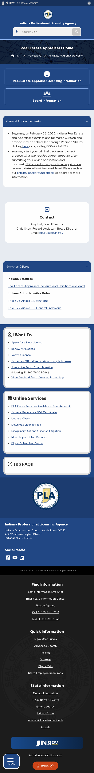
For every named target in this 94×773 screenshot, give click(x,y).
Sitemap (45, 659)
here (25, 146)
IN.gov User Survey (45, 639)
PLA (18, 55)
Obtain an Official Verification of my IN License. (41, 361)
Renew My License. (23, 348)
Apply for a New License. (27, 342)
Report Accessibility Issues (45, 755)
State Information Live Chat (45, 591)
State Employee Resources (45, 673)
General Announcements (23, 121)
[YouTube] (15, 557)
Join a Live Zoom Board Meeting (32, 367)
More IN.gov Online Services (29, 437)
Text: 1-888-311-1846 (45, 619)
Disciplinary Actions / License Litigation (36, 431)
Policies (45, 652)
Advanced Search (45, 646)
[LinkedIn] (22, 557)
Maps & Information (45, 693)
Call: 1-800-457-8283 (45, 612)
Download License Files (26, 424)
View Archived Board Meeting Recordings (37, 377)
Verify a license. (21, 355)
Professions (34, 55)
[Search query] (45, 32)
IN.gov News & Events (45, 700)
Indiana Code (45, 713)
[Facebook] (8, 557)
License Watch (20, 418)
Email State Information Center (45, 598)
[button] (90, 3)
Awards (45, 727)
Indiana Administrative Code (45, 720)
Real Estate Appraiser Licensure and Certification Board (46, 286)
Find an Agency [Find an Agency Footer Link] (45, 605)
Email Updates (45, 706)
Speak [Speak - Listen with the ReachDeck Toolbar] (44, 765)
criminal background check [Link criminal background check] (35, 173)
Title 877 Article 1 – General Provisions (34, 308)
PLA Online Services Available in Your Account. (41, 406)
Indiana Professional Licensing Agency (47, 23)
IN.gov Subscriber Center (27, 443)
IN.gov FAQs (45, 666)
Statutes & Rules (17, 267)
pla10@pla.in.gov (46, 233)
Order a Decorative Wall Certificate (34, 412)
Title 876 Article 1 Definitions (28, 301)
